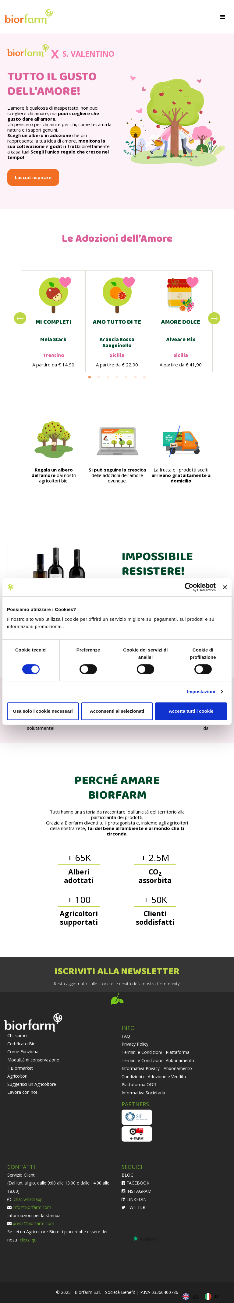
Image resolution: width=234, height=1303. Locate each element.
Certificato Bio (21, 1044)
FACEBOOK (135, 1183)
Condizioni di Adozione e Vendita (154, 1076)
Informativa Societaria (143, 1093)
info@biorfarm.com (32, 1207)
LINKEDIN (134, 1199)
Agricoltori (17, 1076)
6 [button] (135, 377)
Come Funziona (22, 1051)
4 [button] (117, 377)
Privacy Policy (135, 1044)
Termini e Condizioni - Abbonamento (158, 1060)
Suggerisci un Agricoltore (31, 1084)
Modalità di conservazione (33, 1060)
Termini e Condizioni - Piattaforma (156, 1052)
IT (217, 1296)
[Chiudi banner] (225, 587)
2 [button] (99, 377)
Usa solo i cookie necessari (43, 711)
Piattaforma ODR (139, 1084)
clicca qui (28, 1240)
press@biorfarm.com (33, 1223)
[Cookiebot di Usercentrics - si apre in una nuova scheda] (189, 587)
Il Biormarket (20, 1068)
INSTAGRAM (136, 1191)
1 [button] (90, 377)
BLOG (127, 1175)
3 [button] (108, 377)
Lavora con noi (22, 1092)
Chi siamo (17, 1035)
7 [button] (144, 377)
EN (195, 1296)
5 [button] (126, 377)
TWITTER (133, 1207)
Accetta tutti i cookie (191, 711)
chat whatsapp (27, 1199)
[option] (53, 321)
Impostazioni (201, 691)
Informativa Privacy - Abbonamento (157, 1068)
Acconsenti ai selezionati (117, 711)
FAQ (126, 1036)
